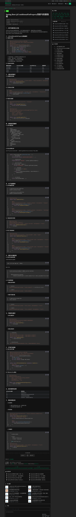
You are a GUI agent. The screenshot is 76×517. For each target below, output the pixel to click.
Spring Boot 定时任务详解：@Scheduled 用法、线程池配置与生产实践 (44, 479)
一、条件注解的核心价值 (59, 46)
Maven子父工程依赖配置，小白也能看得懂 (17, 493)
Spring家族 (11, 8)
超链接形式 (26, 463)
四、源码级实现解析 (58, 60)
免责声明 (38, 510)
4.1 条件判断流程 (58, 61)
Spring (65, 13)
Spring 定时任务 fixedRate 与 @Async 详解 (15, 479)
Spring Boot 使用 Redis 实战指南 (36, 473)
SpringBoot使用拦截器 (13, 500)
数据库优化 (62, 16)
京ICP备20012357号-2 (31, 512)
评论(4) (17, 494)
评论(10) (17, 487)
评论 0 (21, 21)
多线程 (58, 16)
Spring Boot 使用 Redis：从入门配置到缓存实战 (39, 475)
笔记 (66, 4)
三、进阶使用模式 (58, 53)
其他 (63, 14)
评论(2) (16, 491)
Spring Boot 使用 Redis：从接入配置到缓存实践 (16, 475)
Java (17, 22)
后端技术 (61, 4)
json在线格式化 (21, 510)
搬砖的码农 (8, 3)
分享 (31, 455)
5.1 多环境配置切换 (59, 66)
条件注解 (21, 22)
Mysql (56, 14)
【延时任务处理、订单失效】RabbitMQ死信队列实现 (42, 489)
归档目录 (34, 510)
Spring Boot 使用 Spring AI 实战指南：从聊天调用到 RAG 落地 (42, 477)
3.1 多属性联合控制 (59, 55)
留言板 (25, 510)
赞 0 (17, 21)
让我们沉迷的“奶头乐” (36, 486)
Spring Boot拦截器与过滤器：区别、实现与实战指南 (17, 473)
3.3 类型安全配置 (58, 58)
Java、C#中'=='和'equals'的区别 (15, 496)
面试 (62, 13)
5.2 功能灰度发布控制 (59, 68)
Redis (55, 16)
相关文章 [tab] (55, 21)
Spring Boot (13, 22)
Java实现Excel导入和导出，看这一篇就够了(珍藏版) (42, 493)
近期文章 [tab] (63, 21)
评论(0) (39, 487)
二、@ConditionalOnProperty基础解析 (62, 48)
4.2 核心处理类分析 (59, 63)
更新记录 (30, 510)
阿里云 (23, 512)
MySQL (56, 13)
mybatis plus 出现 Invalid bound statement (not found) (19, 486)
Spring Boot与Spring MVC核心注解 (14, 477)
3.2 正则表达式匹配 (59, 56)
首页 (49, 4)
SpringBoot (66, 16)
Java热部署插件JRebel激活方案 (38, 500)
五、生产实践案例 (58, 65)
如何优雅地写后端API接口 (14, 489)
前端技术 (54, 4)
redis (66, 14)
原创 (7, 11)
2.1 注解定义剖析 (58, 49)
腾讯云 (26, 512)
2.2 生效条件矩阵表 (59, 51)
